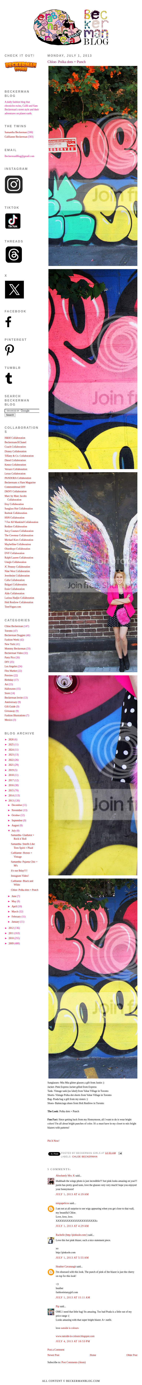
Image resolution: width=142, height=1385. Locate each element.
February (16, 916)
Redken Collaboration (16, 526)
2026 (11, 739)
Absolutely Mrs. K (65, 1175)
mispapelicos (62, 1203)
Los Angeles (11, 666)
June (14, 896)
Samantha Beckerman (16, 132)
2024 (11, 749)
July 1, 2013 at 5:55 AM (72, 1257)
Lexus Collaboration (15, 473)
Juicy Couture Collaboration (19, 531)
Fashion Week (12, 639)
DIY (7, 662)
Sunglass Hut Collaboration (19, 508)
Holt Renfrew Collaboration (19, 602)
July (14, 830)
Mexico (8, 720)
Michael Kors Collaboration (19, 540)
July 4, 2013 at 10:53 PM (73, 1341)
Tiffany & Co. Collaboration (19, 455)
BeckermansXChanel (15, 442)
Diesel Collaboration (15, 460)
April (15, 906)
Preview (9, 675)
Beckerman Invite (14, 697)
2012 (11, 928)
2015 (11, 790)
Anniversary (11, 702)
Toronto (9, 630)
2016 (11, 785)
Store (7, 693)
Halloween (10, 688)
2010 (11, 938)
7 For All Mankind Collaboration (21, 522)
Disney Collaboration (15, 451)
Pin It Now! (54, 1140)
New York (10, 644)
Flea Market (11, 670)
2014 (11, 795)
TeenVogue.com (13, 606)
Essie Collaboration (15, 589)
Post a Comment (56, 1349)
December (17, 805)
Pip (57, 1306)
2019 (11, 770)
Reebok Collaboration (16, 513)
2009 (11, 943)
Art (6, 684)
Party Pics (10, 657)
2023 (11, 754)
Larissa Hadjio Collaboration (19, 597)
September (17, 820)
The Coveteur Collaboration (19, 535)
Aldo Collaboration (14, 593)
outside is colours (70, 1328)
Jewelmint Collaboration (17, 575)
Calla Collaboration (15, 580)
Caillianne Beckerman (16, 136)
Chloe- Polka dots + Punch (67, 62)
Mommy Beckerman (15, 648)
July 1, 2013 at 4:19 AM (72, 1194)
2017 (11, 780)
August (16, 825)
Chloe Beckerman (85, 1156)
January (16, 921)
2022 (11, 760)
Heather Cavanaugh (66, 1266)
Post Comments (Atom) (74, 1362)
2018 (11, 775)
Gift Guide (10, 706)
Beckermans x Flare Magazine (20, 482)
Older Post (132, 1355)
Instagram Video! (20, 875)
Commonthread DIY (15, 487)
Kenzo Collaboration (15, 464)
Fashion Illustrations (15, 715)
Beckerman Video (14, 653)
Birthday (9, 680)
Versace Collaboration (16, 469)
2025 (11, 744)
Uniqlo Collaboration (15, 562)
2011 (11, 933)
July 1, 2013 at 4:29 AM (72, 1226)
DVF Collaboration (14, 553)
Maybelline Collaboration (18, 544)
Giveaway (10, 711)
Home (93, 1355)
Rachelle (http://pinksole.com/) (71, 1235)
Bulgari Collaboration (16, 584)
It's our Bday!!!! (19, 870)
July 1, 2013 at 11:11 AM (73, 1297)
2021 (11, 765)
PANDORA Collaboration (18, 478)
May (14, 901)
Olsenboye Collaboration (17, 548)
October (16, 815)
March (15, 911)
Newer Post (53, 1355)
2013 (11, 800)
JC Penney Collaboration (17, 566)
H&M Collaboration (15, 437)
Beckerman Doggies (15, 635)
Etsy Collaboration (14, 504)
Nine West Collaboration (17, 571)
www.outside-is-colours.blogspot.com (75, 1336)
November (17, 810)
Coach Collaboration (15, 446)
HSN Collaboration (14, 517)
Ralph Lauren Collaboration (19, 557)
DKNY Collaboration (15, 491)
